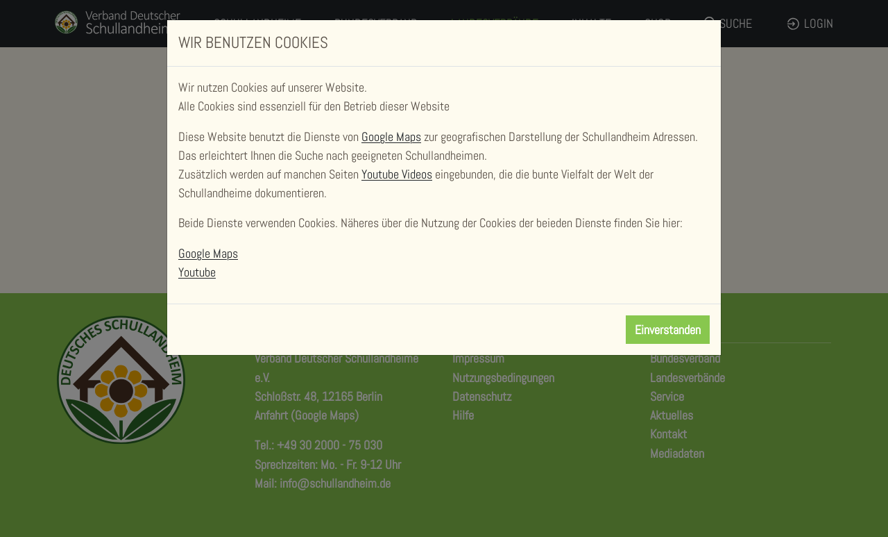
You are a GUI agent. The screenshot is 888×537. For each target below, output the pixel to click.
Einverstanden (668, 330)
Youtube (197, 272)
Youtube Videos (396, 174)
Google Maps (391, 136)
